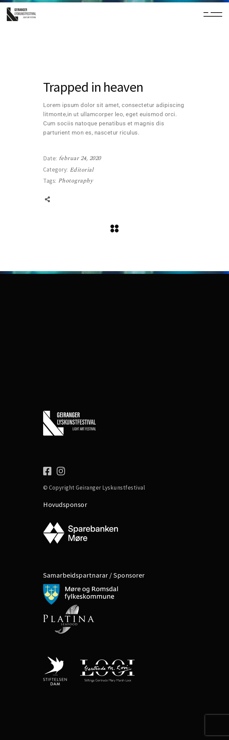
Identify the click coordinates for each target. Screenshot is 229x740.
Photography (75, 180)
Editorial (82, 169)
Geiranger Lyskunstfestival (110, 487)
